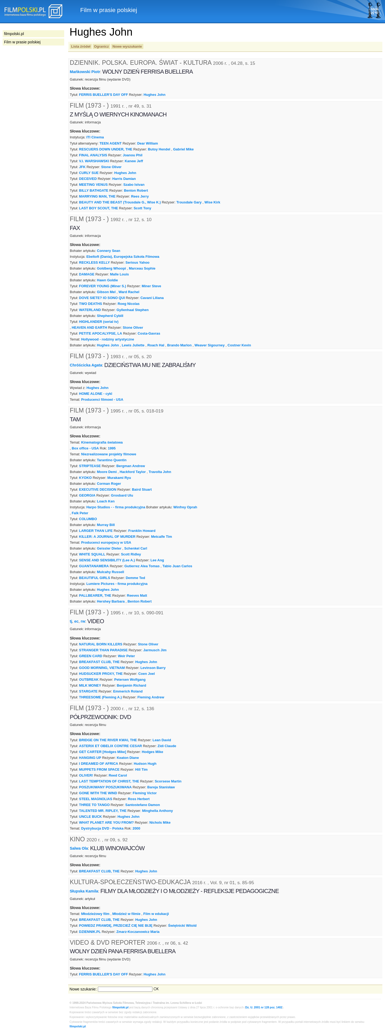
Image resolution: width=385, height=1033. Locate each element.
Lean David (162, 740)
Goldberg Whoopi (111, 268)
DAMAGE (87, 274)
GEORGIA (87, 495)
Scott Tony (142, 208)
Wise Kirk (212, 202)
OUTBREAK (89, 680)
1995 (112, 448)
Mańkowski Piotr (85, 72)
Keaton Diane (128, 758)
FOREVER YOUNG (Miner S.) (102, 286)
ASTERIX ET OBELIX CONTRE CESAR (110, 746)
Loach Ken (106, 501)
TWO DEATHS (90, 304)
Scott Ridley (131, 554)
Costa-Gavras (149, 333)
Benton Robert (136, 190)
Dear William (147, 143)
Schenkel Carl (135, 548)
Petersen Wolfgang (129, 680)
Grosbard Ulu (122, 495)
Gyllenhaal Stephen (133, 310)
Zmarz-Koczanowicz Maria (137, 932)
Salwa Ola (79, 848)
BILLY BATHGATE (94, 190)
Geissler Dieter (109, 548)
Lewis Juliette (133, 345)
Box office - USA (85, 448)
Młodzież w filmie (126, 914)
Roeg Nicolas (129, 304)
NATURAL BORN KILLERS (100, 644)
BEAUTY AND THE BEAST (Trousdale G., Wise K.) (120, 202)
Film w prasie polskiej (22, 42)
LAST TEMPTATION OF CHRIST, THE (109, 781)
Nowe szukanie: (83, 989)
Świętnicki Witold (182, 926)
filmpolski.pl (120, 1007)
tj (71, 621)
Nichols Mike (160, 822)
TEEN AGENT (110, 143)
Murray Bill (106, 525)
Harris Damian (124, 179)
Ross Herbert (138, 799)
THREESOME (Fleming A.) (100, 697)
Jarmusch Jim (155, 650)
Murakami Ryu (119, 478)
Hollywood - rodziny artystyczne (107, 339)
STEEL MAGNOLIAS (95, 799)
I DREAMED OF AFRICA (98, 764)
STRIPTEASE (90, 466)
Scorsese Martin (168, 781)
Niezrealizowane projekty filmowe (108, 454)
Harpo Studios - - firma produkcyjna (115, 507)
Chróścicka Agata (86, 365)
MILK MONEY (90, 685)
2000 (136, 828)
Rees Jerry (140, 196)
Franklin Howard (141, 531)
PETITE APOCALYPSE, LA (100, 333)
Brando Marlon (179, 345)
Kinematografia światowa (101, 442)
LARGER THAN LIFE (96, 531)
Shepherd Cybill (110, 316)
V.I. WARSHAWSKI (94, 161)
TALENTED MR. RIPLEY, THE (103, 811)
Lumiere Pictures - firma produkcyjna (117, 584)
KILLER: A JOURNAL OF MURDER (107, 537)
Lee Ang (157, 560)
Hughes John (154, 95)
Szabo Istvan (133, 185)
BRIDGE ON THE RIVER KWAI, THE (108, 740)
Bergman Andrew (130, 466)
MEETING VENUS (93, 185)
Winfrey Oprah (185, 507)
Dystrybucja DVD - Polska (102, 828)
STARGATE (88, 691)
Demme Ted (135, 578)
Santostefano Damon (142, 805)
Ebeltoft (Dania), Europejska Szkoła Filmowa (122, 257)
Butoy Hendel (159, 149)
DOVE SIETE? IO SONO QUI (102, 298)
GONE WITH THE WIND (98, 793)
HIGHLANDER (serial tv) (99, 322)
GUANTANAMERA (94, 566)
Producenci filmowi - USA (102, 400)
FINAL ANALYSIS (93, 155)
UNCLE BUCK (90, 817)
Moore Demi (107, 472)
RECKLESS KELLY (94, 262)
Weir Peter (126, 656)
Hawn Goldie (107, 280)
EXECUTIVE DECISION (98, 489)
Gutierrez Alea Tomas (142, 566)
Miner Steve (151, 286)
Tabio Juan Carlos (177, 566)
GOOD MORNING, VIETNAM (102, 668)
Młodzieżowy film (95, 914)
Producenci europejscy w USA (106, 542)
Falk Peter (80, 513)
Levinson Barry (152, 668)
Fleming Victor (145, 793)
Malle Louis (119, 274)
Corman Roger (109, 484)
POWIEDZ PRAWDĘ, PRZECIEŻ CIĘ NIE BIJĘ (116, 926)
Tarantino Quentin (112, 460)
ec (76, 621)
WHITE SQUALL (92, 554)
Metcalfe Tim (161, 537)
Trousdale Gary (189, 202)
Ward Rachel (128, 292)
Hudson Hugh (145, 764)
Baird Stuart (142, 489)
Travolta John (160, 472)
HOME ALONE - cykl (95, 394)
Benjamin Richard (131, 685)
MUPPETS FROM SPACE (99, 769)
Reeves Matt (137, 595)
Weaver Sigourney (209, 345)
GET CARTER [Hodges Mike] (102, 752)
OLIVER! (86, 775)
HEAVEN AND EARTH (89, 328)
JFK (82, 167)
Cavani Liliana (152, 298)
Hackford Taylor (133, 472)
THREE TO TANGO (94, 805)
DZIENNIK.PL (90, 932)
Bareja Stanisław (161, 787)
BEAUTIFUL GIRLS (94, 578)
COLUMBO (88, 519)
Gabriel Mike (183, 149)
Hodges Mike (152, 752)
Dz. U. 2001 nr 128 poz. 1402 (263, 1007)
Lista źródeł (80, 46)
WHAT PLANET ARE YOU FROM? (106, 822)
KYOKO (85, 478)
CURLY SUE (89, 173)
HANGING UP (90, 758)
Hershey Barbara (111, 601)
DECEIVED (88, 179)
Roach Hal (155, 345)
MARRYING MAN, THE (97, 196)
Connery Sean (108, 251)
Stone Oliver (111, 167)
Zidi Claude (166, 746)
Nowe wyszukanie (127, 46)
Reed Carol (118, 775)
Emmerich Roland (128, 691)
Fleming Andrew (150, 697)
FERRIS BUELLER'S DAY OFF (103, 95)
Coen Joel (146, 674)
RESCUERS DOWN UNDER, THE (105, 149)
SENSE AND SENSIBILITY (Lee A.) (107, 560)
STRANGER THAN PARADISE (103, 650)
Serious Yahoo (137, 262)
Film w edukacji (156, 914)
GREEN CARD (90, 656)
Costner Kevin (239, 345)
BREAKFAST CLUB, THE (99, 662)
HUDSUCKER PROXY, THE (101, 674)
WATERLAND (90, 310)
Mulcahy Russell (110, 572)
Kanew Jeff (134, 161)
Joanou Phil (132, 155)
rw (83, 621)
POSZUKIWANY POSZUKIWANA (105, 787)
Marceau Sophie (142, 268)
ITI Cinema (95, 137)
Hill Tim (141, 769)
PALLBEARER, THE (95, 595)
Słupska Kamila (84, 891)
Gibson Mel (106, 292)
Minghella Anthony (157, 811)
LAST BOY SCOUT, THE (98, 208)
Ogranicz (101, 46)
